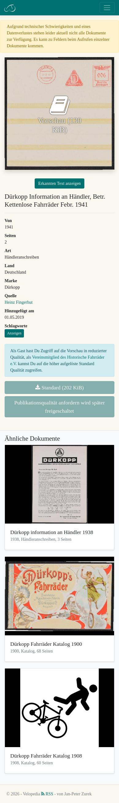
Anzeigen (14, 333)
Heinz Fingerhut (19, 302)
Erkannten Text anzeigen (59, 183)
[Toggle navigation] (107, 7)
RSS (47, 794)
